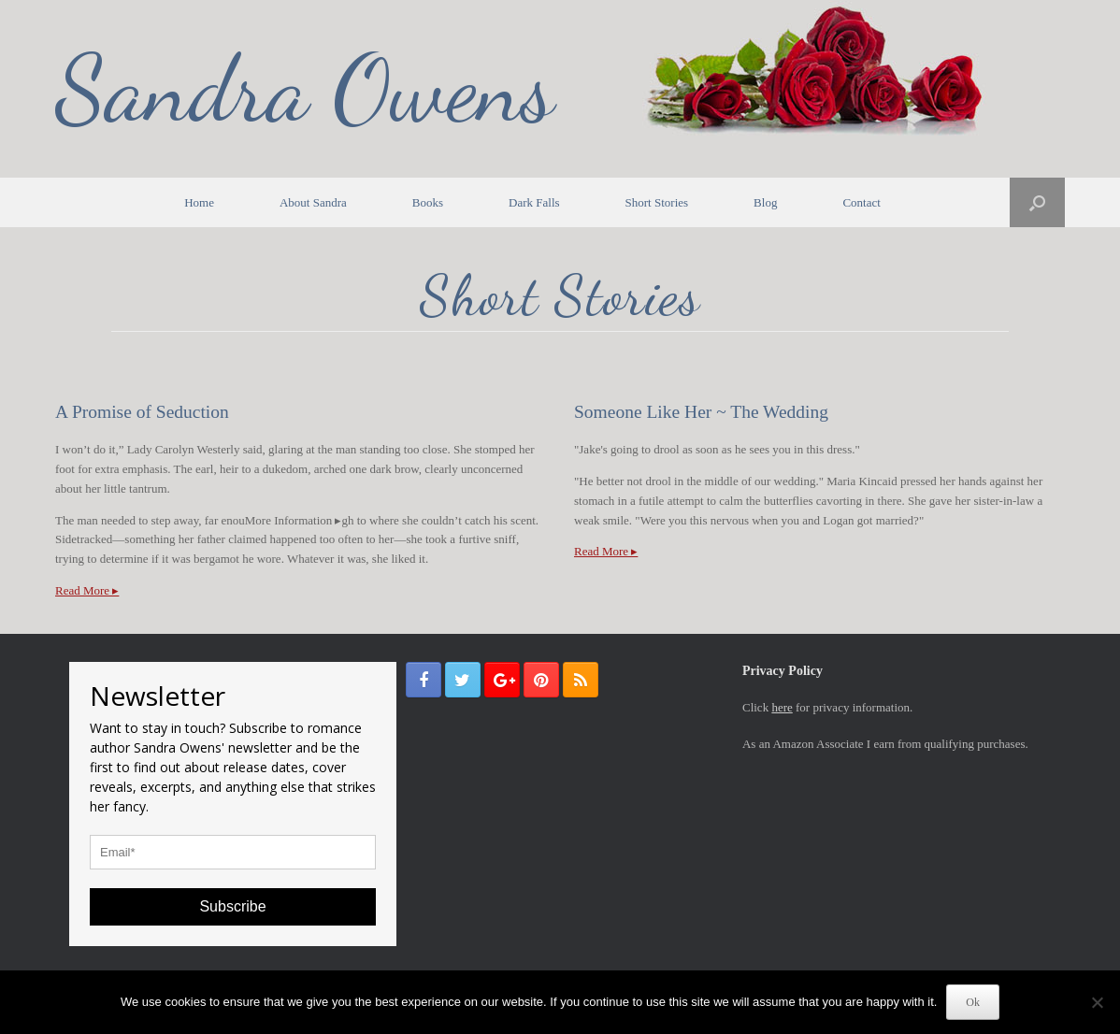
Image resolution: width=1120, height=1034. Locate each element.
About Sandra (313, 202)
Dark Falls (534, 202)
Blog (765, 202)
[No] (1096, 1002)
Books (427, 202)
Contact (861, 202)
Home (199, 202)
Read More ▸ (87, 590)
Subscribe (232, 906)
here (781, 707)
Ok (973, 1002)
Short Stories (657, 202)
